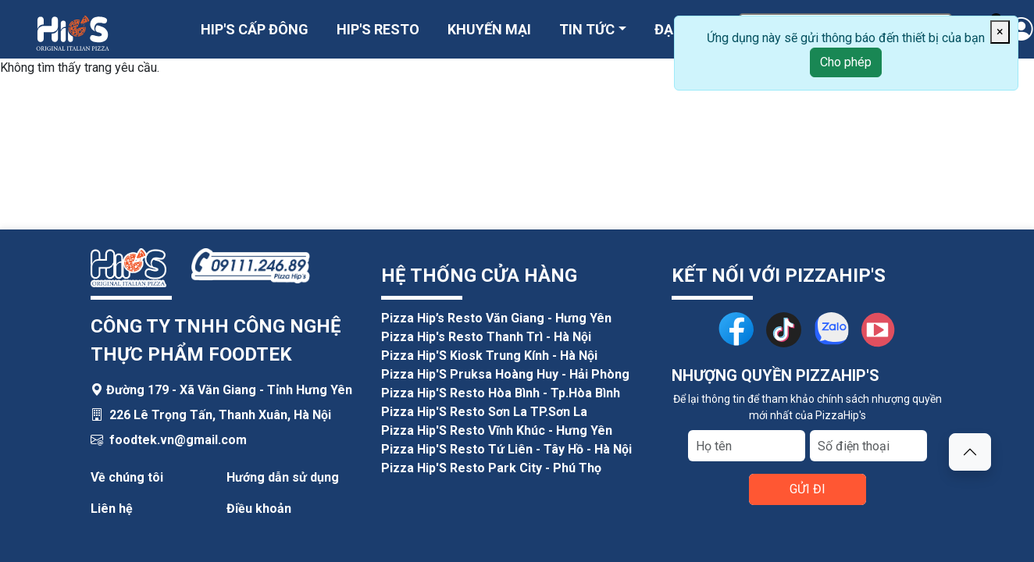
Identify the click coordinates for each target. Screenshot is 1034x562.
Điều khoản (258, 508)
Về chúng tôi (127, 477)
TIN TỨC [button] (587, 29)
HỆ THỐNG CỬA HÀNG (479, 275)
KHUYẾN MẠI (489, 29)
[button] (970, 452)
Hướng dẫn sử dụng (282, 477)
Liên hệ (112, 508)
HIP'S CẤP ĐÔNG (254, 29)
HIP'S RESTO (378, 29)
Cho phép (846, 62)
